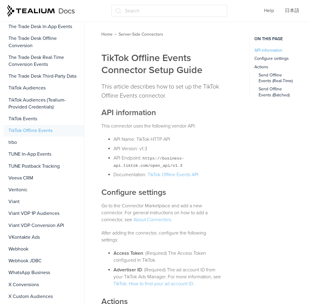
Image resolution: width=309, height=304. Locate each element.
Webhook (18, 249)
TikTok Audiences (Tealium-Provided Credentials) (37, 103)
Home (107, 34)
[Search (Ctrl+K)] (169, 11)
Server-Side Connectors (141, 34)
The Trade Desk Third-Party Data (42, 76)
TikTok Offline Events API (173, 175)
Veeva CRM (20, 178)
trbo (12, 142)
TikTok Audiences (27, 88)
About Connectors (152, 220)
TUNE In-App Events (29, 154)
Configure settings (271, 58)
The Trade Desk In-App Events (40, 27)
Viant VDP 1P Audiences (33, 213)
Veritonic (17, 190)
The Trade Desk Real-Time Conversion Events (36, 60)
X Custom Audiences (30, 296)
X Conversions (23, 285)
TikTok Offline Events (30, 131)
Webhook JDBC (25, 261)
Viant (14, 202)
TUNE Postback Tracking (34, 166)
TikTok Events (22, 119)
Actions (261, 67)
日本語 (292, 11)
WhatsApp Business (29, 273)
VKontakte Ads (24, 237)
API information (268, 50)
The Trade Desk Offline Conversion (32, 41)
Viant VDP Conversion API (36, 225)
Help (269, 11)
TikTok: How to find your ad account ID (153, 284)
